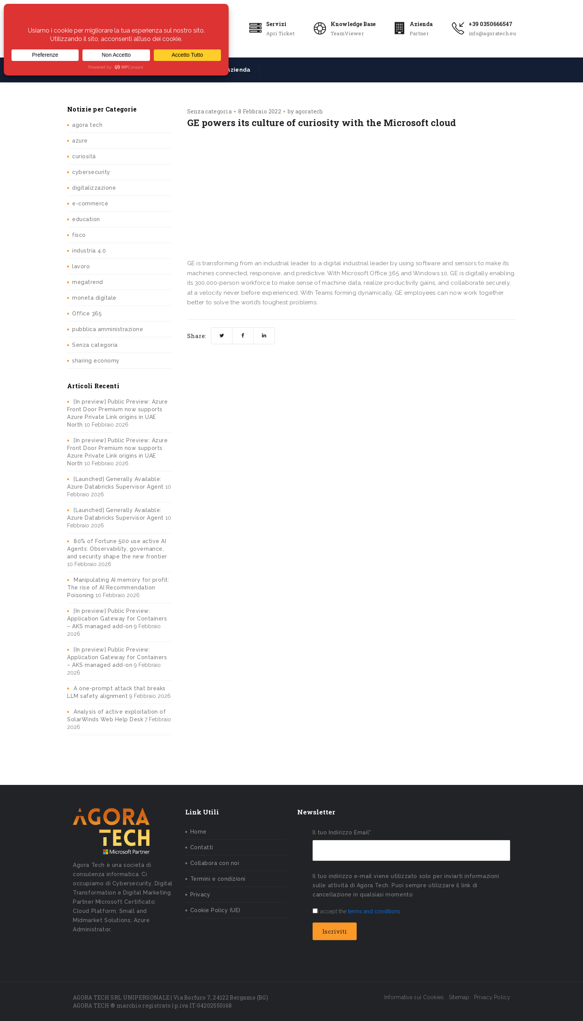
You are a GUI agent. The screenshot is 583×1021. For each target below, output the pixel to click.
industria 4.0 (89, 251)
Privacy (200, 894)
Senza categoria (95, 345)
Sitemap (459, 997)
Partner (419, 33)
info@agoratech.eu (492, 33)
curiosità (84, 156)
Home (198, 832)
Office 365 (87, 313)
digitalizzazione (94, 188)
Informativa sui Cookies (414, 997)
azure (80, 141)
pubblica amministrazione (107, 329)
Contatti (201, 847)
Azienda (421, 24)
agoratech (309, 111)
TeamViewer (347, 33)
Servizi (276, 24)
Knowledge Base (353, 24)
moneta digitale (94, 298)
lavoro (81, 266)
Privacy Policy (492, 997)
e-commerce (90, 203)
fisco (79, 235)
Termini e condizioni (217, 879)
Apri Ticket (280, 33)
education (86, 219)
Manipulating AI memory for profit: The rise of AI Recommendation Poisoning (118, 587)
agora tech (87, 125)
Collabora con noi (214, 863)
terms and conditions (374, 911)
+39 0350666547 (490, 24)
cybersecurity (91, 172)
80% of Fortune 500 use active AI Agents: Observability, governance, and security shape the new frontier (117, 549)
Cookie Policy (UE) (215, 910)
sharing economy (96, 361)
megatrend (87, 282)
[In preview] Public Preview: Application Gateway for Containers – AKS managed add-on (117, 618)
